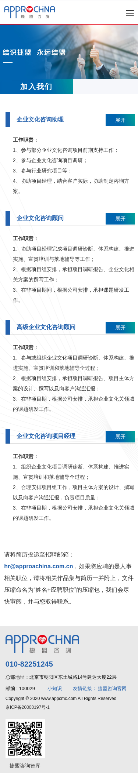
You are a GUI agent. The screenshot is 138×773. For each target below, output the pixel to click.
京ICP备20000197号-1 (28, 707)
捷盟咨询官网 (112, 688)
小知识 (54, 688)
